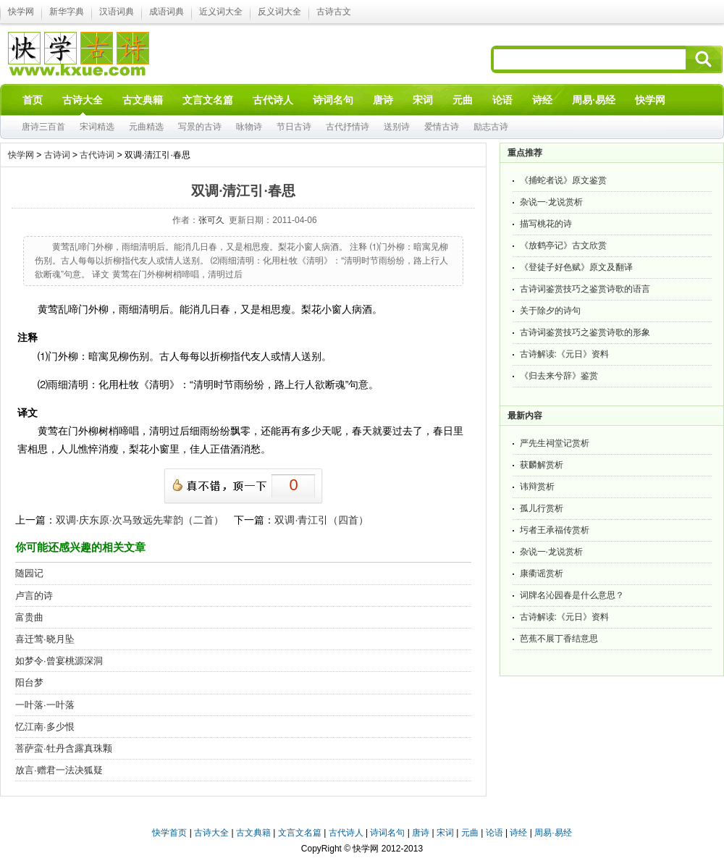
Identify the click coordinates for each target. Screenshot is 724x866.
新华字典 (66, 12)
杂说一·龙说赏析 (551, 202)
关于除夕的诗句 (550, 311)
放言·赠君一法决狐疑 (59, 770)
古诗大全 (211, 833)
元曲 (470, 833)
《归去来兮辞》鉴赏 (559, 376)
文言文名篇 (299, 833)
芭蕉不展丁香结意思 (559, 639)
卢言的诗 (34, 595)
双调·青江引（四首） (321, 520)
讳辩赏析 (537, 487)
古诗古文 (333, 12)
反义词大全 (279, 12)
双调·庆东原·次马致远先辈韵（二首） (140, 520)
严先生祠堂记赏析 (554, 443)
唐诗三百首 (43, 127)
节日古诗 (294, 127)
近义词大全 (221, 12)
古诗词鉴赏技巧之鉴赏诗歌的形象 (585, 332)
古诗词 (57, 155)
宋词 (445, 833)
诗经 (518, 833)
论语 (494, 833)
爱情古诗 (441, 127)
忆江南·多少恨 (45, 726)
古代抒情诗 (347, 127)
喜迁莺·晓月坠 (45, 639)
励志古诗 (490, 127)
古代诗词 (97, 155)
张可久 (211, 220)
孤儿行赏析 (541, 508)
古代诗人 (346, 833)
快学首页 (169, 833)
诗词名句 (387, 833)
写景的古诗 (200, 127)
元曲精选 (146, 127)
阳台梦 (29, 682)
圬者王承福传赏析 (554, 530)
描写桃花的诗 (546, 224)
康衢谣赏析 (541, 573)
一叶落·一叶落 (45, 704)
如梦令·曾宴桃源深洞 (59, 660)
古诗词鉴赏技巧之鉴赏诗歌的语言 (585, 289)
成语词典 (166, 12)
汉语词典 (116, 12)
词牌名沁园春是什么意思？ (572, 595)
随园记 (29, 573)
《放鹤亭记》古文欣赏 (563, 245)
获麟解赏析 (541, 465)
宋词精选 (97, 127)
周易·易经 (593, 100)
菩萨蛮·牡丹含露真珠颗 (63, 748)
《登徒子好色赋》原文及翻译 (576, 267)
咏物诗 (249, 127)
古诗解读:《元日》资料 (564, 354)
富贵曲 (29, 617)
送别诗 (397, 127)
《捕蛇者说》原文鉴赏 (563, 180)
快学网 (21, 12)
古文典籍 (253, 833)
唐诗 (420, 833)
